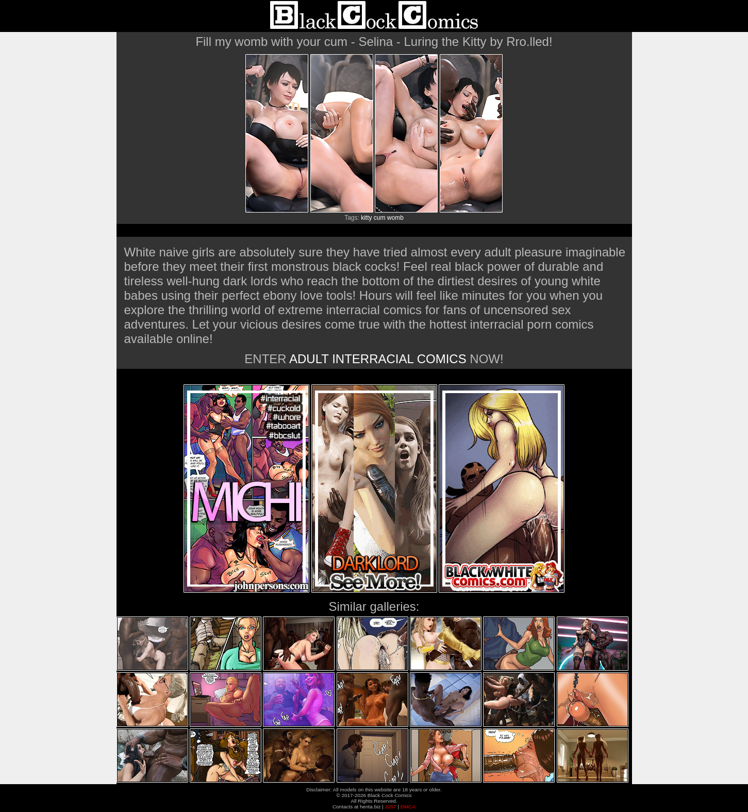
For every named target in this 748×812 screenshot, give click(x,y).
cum (380, 217)
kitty (366, 217)
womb (395, 217)
